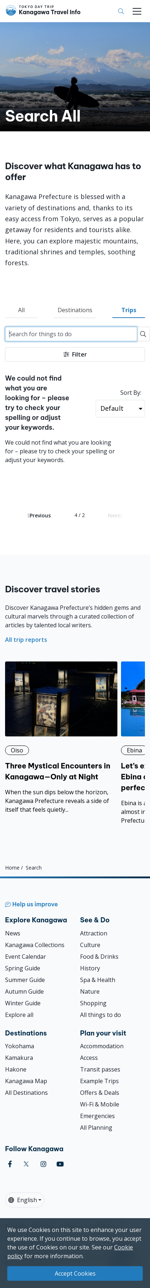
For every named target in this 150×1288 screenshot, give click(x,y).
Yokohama (19, 1046)
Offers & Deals (99, 1093)
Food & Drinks (99, 957)
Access (89, 1058)
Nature (90, 991)
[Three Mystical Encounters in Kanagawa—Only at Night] (61, 737)
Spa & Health (97, 980)
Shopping (93, 1003)
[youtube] (60, 1164)
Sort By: (130, 393)
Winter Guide (23, 1003)
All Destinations (26, 1093)
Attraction (93, 933)
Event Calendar (25, 957)
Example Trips (99, 1081)
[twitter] (26, 1164)
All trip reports (26, 640)
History (90, 968)
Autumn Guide (24, 991)
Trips (128, 310)
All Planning (96, 1128)
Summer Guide (25, 980)
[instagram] (43, 1164)
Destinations (75, 310)
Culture (90, 945)
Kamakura (19, 1058)
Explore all (19, 1015)
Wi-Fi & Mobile (99, 1104)
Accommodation (102, 1046)
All (21, 310)
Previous (39, 515)
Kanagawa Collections (34, 945)
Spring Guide (22, 968)
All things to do (100, 1015)
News (12, 933)
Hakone (15, 1069)
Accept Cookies (75, 1273)
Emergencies (97, 1116)
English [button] (22, 1200)
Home (12, 867)
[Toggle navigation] (137, 11)
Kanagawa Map (26, 1081)
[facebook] (10, 1164)
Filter (75, 354)
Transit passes (100, 1069)
